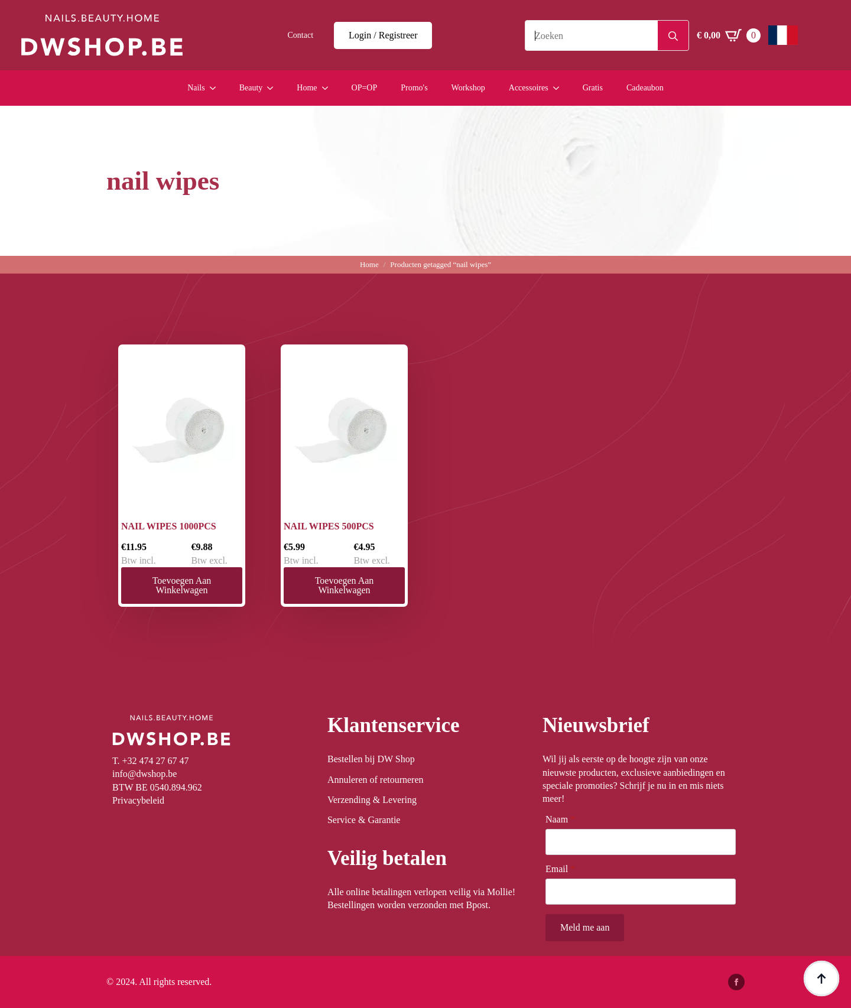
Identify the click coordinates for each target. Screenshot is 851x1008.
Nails (196, 87)
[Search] (673, 36)
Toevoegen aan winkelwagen (182, 585)
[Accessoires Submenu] (559, 88)
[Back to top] (821, 978)
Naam (560, 819)
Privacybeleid (138, 800)
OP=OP (365, 87)
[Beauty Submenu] (273, 88)
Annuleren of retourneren (375, 780)
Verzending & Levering (372, 800)
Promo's (414, 87)
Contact (301, 35)
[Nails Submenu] (216, 88)
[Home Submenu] (328, 88)
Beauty (251, 87)
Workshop (468, 87)
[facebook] (736, 982)
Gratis (593, 87)
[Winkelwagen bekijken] (728, 35)
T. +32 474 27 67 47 (150, 761)
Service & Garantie (364, 820)
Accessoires (528, 87)
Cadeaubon (645, 87)
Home (307, 87)
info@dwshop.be (144, 774)
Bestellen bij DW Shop (371, 759)
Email (560, 869)
